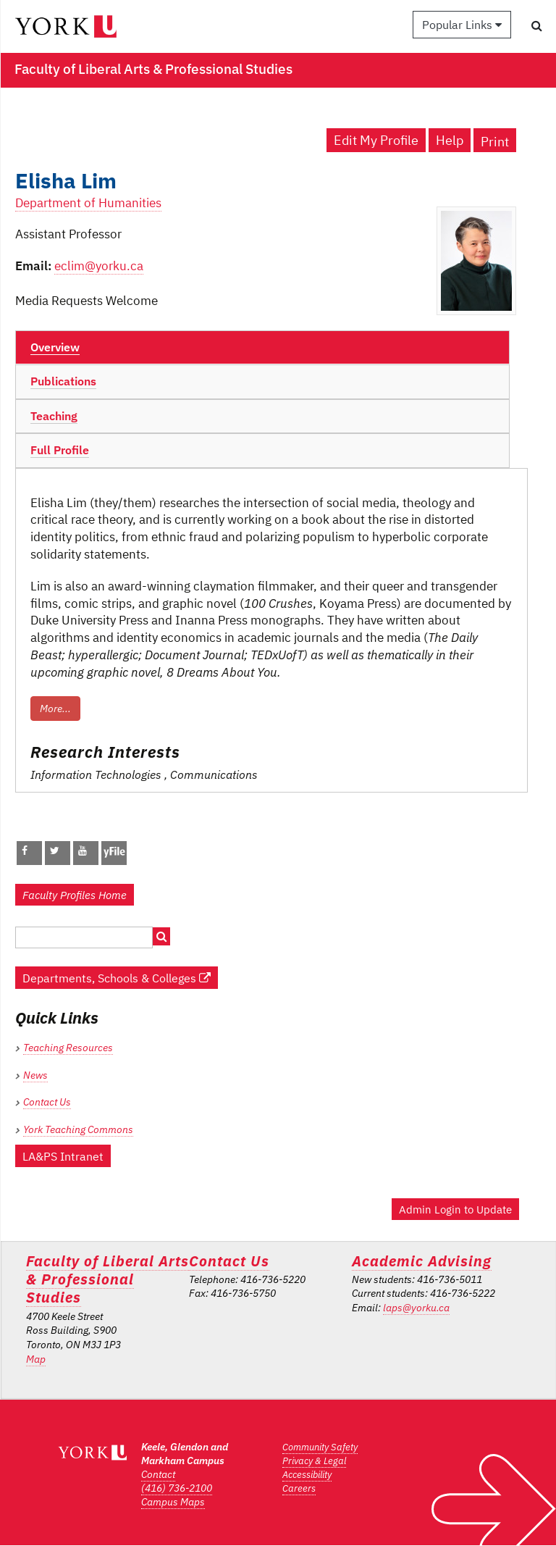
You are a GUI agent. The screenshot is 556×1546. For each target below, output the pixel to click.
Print (495, 141)
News (35, 1075)
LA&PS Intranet (63, 1155)
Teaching (53, 416)
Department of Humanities (88, 203)
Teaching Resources (68, 1047)
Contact (158, 1474)
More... (55, 708)
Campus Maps (173, 1501)
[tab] (262, 347)
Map (36, 1359)
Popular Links (462, 24)
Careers (299, 1488)
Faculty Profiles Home (74, 894)
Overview (55, 347)
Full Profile (59, 450)
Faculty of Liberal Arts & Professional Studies (107, 1279)
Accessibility (307, 1474)
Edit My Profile (376, 140)
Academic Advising (422, 1261)
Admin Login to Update (455, 1209)
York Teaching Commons (78, 1129)
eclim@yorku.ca (98, 266)
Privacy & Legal (314, 1461)
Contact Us (47, 1101)
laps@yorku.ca (416, 1307)
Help (449, 140)
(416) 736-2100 (176, 1488)
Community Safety (320, 1447)
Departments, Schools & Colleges (116, 977)
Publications (63, 381)
